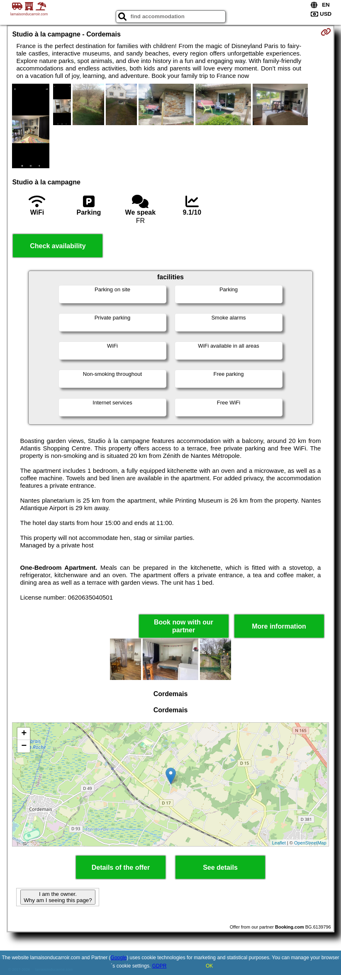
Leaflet (279, 842)
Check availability (57, 245)
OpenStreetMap (310, 842)
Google (119, 957)
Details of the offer (121, 867)
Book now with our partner (183, 626)
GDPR (159, 966)
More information (279, 626)
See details (220, 867)
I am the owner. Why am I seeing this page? (58, 897)
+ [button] (24, 734)
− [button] (24, 746)
